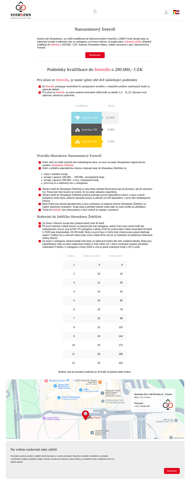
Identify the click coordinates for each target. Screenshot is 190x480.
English (177, 11)
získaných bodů (132, 41)
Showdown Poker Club (21, 10)
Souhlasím (172, 471)
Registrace (95, 55)
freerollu (55, 44)
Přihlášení (166, 12)
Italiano (174, 13)
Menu (95, 14)
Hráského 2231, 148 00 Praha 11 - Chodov (85, 415)
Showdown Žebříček (62, 165)
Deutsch (174, 11)
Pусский (177, 13)
